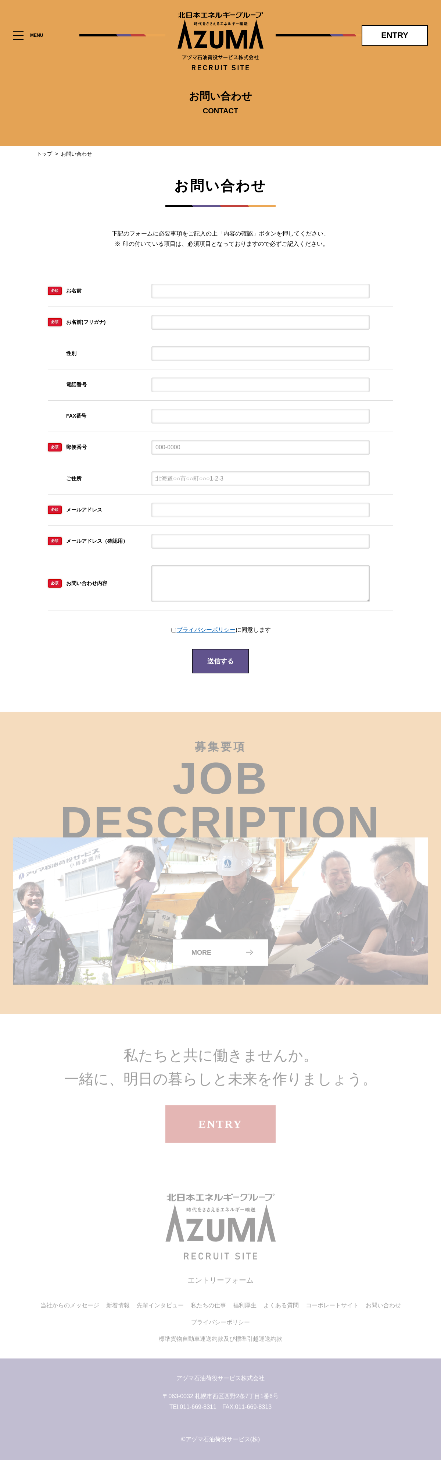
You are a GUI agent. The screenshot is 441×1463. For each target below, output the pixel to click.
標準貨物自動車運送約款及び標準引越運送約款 (220, 1342)
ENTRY (394, 35)
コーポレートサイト (332, 1309)
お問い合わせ (383, 1309)
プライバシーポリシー (206, 630)
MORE (201, 955)
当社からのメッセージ (69, 1309)
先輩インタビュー (160, 1309)
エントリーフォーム (220, 1283)
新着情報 (118, 1309)
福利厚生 (245, 1309)
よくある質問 (281, 1309)
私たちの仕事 (208, 1309)
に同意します (224, 630)
